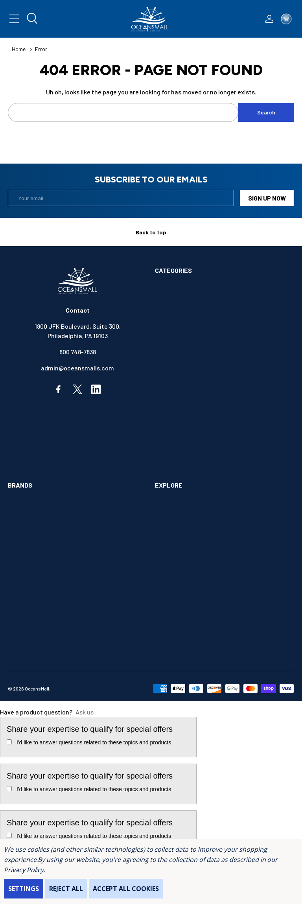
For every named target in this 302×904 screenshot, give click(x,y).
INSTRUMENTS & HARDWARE (194, 416)
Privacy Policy (24, 869)
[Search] (32, 19)
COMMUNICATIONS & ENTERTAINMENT (207, 351)
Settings (23, 888)
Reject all (66, 888)
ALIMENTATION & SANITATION (196, 287)
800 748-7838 (77, 351)
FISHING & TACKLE (180, 399)
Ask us (85, 712)
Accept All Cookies (126, 888)
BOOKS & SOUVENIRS (184, 335)
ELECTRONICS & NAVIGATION (195, 383)
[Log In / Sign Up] (269, 19)
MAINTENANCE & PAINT (187, 432)
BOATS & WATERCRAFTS (189, 319)
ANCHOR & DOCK (177, 303)
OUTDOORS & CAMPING (186, 448)
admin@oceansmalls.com (77, 368)
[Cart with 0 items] (286, 18)
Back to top (151, 232)
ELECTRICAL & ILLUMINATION (195, 367)
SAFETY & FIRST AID (183, 464)
